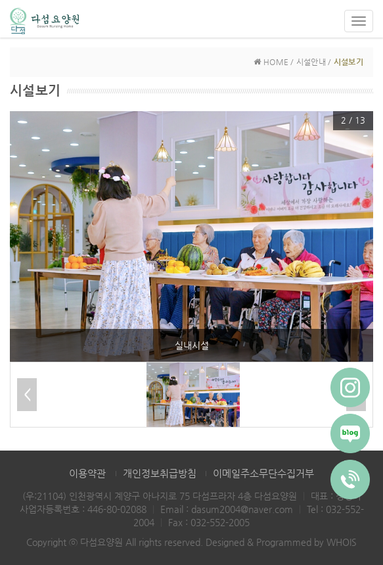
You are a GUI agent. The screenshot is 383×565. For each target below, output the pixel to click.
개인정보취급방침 (159, 473)
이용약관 (87, 473)
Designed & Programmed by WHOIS (281, 542)
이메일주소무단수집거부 (263, 473)
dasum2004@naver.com (242, 509)
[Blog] (350, 433)
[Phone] (350, 479)
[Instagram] (350, 387)
